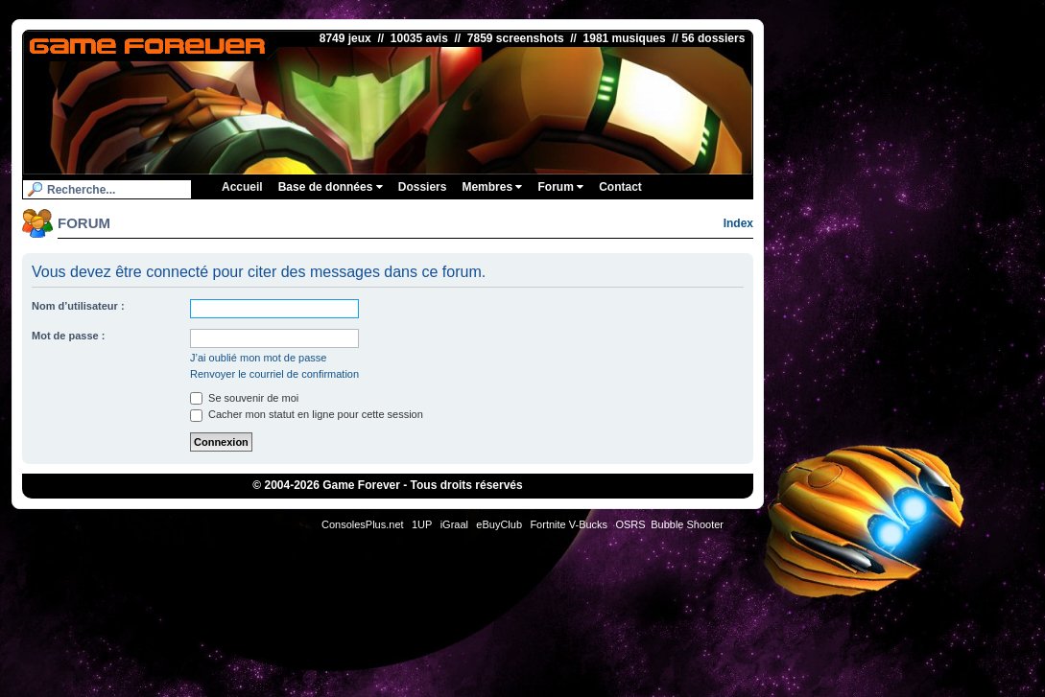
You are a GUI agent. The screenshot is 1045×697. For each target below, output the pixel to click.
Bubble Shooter (687, 524)
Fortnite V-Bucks (568, 524)
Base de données (330, 187)
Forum (560, 187)
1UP (422, 524)
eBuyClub (499, 524)
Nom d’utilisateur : (78, 306)
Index (738, 223)
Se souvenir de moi (244, 398)
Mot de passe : (68, 335)
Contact (620, 187)
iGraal (454, 524)
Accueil (242, 187)
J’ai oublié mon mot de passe (258, 357)
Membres (492, 187)
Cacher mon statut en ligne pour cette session (306, 414)
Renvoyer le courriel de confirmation (274, 374)
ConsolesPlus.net (362, 524)
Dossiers (422, 187)
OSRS (630, 524)
